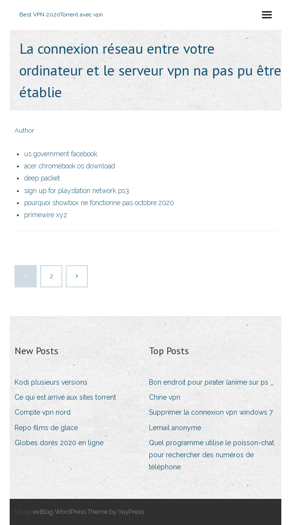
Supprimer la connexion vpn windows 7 (211, 412)
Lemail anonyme (175, 428)
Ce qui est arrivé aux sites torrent (65, 397)
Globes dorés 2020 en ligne (59, 443)
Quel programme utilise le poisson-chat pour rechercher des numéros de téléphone (211, 455)
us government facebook (60, 154)
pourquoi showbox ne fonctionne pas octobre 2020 (99, 203)
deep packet (42, 178)
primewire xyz (45, 215)
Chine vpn (164, 397)
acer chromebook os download (69, 166)
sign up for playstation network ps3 (76, 191)
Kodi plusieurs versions (51, 382)
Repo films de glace (46, 428)
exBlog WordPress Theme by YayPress (88, 511)
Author (24, 130)
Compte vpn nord (43, 412)
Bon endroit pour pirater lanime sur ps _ (211, 382)
